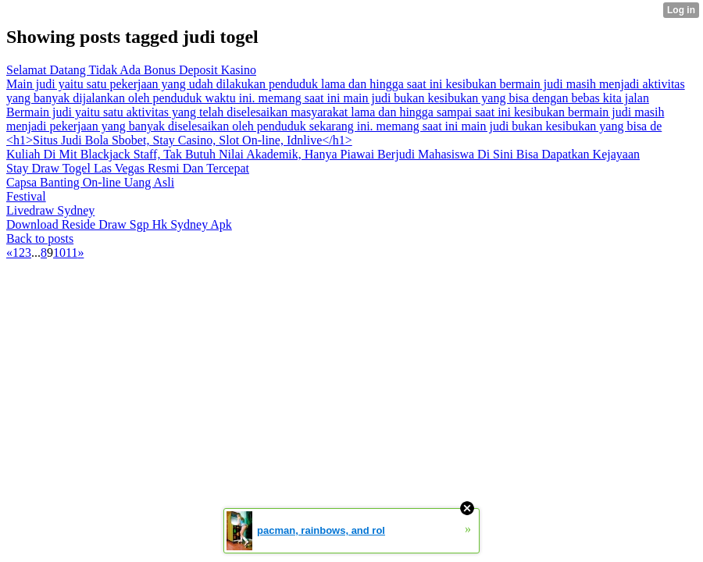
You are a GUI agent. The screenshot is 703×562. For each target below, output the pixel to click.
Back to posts (39, 238)
